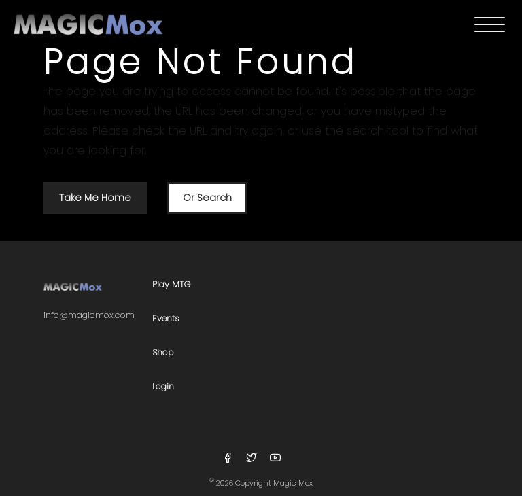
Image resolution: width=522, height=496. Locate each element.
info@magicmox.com (89, 314)
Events (165, 319)
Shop (163, 353)
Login (163, 387)
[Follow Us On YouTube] (275, 458)
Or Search (207, 198)
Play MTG (171, 285)
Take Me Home (95, 198)
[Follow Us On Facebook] (229, 458)
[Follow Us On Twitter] (253, 458)
